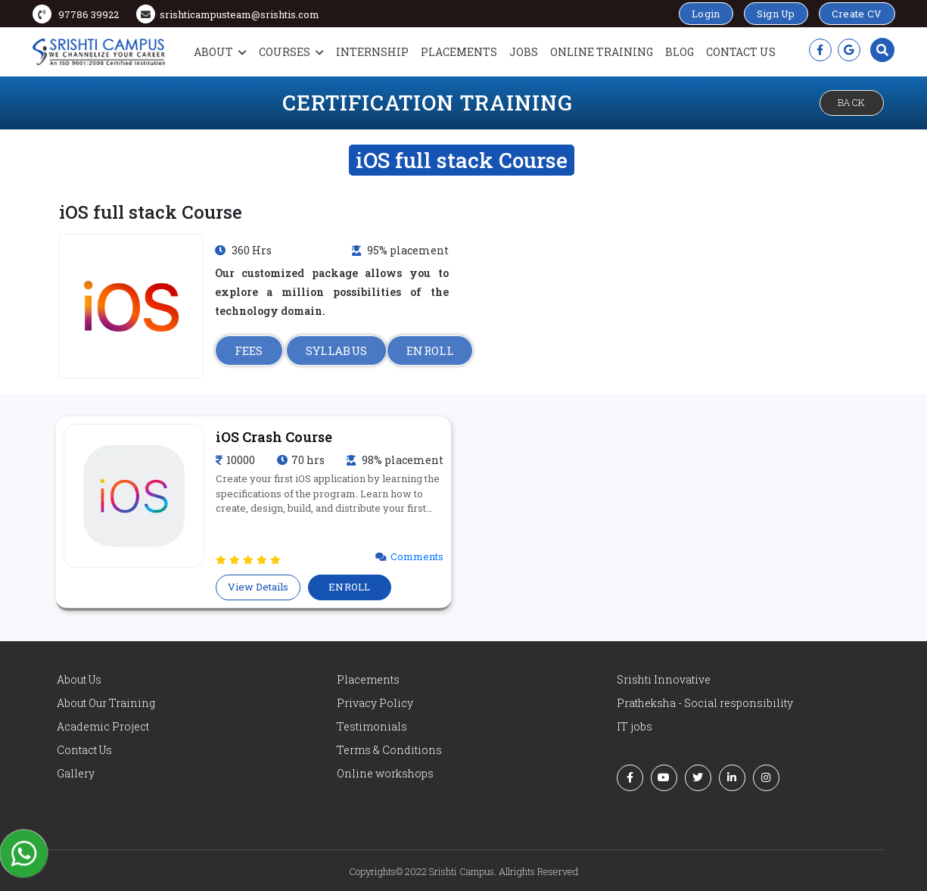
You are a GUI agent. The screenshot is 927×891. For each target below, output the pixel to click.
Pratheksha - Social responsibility (705, 703)
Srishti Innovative (664, 679)
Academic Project (103, 726)
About (220, 52)
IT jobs (634, 726)
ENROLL (429, 350)
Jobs (523, 52)
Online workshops (385, 773)
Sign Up (776, 13)
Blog (679, 52)
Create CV (857, 13)
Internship (372, 52)
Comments (416, 556)
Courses (291, 52)
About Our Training (106, 703)
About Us (79, 679)
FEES (249, 350)
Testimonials (372, 726)
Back (852, 102)
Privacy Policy (375, 703)
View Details (258, 586)
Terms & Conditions (389, 750)
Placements (459, 52)
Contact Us (741, 52)
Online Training (601, 52)
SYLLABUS (336, 350)
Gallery (76, 773)
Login (706, 13)
